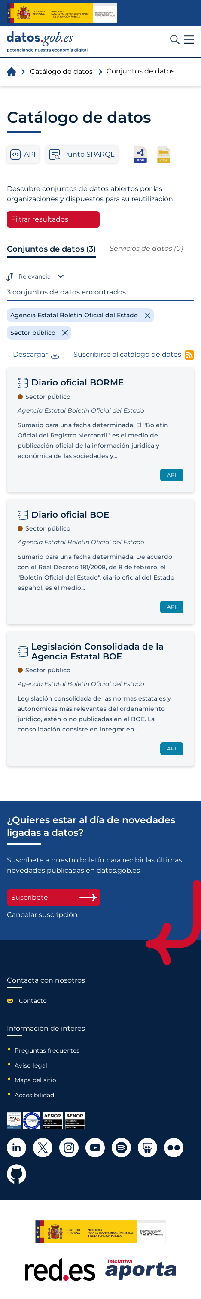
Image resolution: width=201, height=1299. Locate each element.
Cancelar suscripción (42, 915)
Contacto (33, 1001)
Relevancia (34, 276)
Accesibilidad (34, 1095)
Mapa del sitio (35, 1080)
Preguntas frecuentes (47, 1050)
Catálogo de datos (61, 71)
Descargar (36, 354)
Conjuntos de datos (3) (51, 249)
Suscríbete (53, 897)
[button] (189, 40)
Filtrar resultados (39, 219)
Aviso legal (31, 1065)
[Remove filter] (80, 315)
